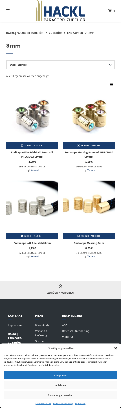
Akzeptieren (60, 375)
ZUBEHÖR (55, 33)
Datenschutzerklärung (63, 403)
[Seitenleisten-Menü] (112, 85)
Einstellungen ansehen (60, 395)
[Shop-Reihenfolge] (60, 64)
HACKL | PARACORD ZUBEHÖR (24, 33)
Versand (35, 170)
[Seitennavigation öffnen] (14, 11)
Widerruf (67, 336)
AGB (64, 325)
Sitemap (40, 341)
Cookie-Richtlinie (43, 403)
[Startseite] (60, 10)
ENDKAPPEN (75, 33)
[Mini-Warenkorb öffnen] (107, 11)
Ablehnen (60, 385)
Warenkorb (42, 325)
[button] (115, 348)
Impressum (80, 403)
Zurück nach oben (60, 289)
